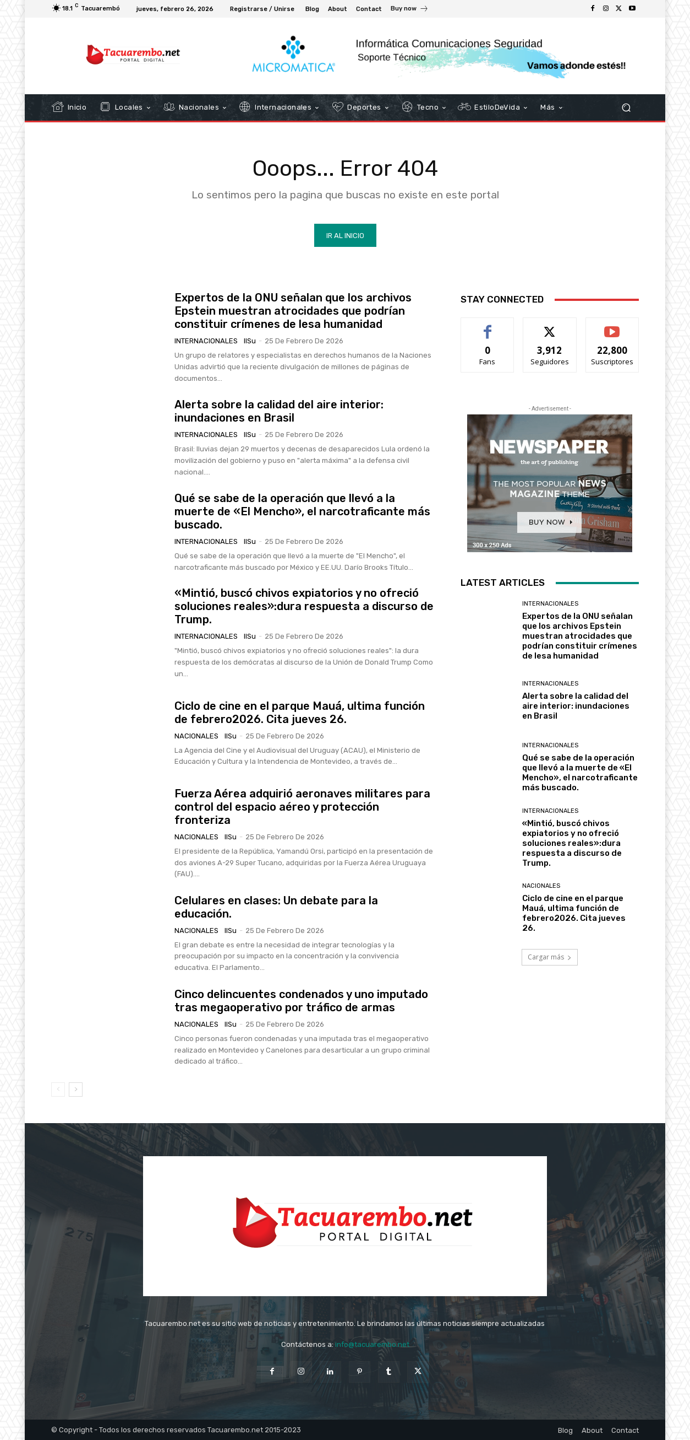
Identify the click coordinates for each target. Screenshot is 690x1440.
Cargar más (550, 957)
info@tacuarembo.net (372, 1344)
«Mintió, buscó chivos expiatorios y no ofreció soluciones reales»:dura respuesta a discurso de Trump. (304, 606)
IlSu (250, 341)
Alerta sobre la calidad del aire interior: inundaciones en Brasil (279, 411)
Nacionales (196, 735)
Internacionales (206, 340)
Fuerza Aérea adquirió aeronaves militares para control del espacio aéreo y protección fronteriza (302, 807)
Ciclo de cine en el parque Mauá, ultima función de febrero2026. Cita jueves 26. (299, 712)
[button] (626, 108)
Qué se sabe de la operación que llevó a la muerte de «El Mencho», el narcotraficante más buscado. (302, 511)
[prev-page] (58, 1089)
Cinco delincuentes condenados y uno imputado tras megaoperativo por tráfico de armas (301, 1001)
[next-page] (76, 1089)
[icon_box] (410, 10)
